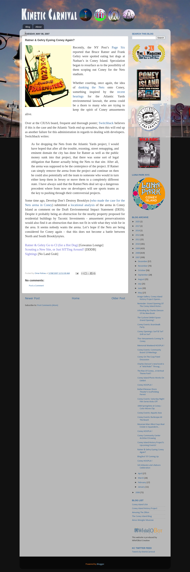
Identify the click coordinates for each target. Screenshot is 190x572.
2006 (137, 492)
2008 (137, 253)
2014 (137, 231)
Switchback (106, 123)
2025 (137, 222)
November (143, 266)
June (140, 288)
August (141, 279)
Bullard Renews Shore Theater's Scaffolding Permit (148, 392)
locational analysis (83, 205)
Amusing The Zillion (140, 512)
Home (76, 298)
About (38, 26)
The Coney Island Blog (142, 516)
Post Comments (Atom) (47, 305)
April (140, 473)
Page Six (118, 47)
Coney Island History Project (144, 508)
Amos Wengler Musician (143, 520)
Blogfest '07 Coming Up (148, 456)
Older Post (118, 298)
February (142, 482)
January (141, 487)
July (140, 284)
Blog (27, 26)
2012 (137, 235)
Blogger (100, 564)
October (142, 270)
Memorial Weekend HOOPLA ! (150, 345)
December (143, 261)
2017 (137, 226)
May (140, 293)
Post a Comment (36, 286)
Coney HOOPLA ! (144, 385)
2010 (137, 244)
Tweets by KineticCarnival (143, 552)
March (141, 478)
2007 (137, 257)
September (143, 275)
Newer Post (32, 298)
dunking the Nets (91, 87)
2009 (137, 248)
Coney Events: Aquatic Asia (149, 413)
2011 (137, 239)
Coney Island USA (140, 504)
